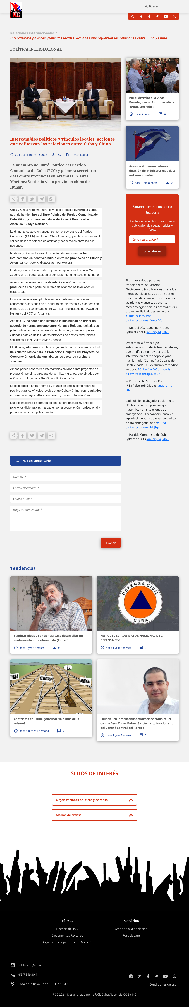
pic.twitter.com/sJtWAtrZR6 (144, 320)
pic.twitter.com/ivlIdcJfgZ (143, 427)
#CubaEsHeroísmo (139, 316)
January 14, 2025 (157, 332)
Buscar (154, 6)
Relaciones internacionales (32, 33)
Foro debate (131, 935)
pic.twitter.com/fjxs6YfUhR (144, 374)
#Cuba (161, 423)
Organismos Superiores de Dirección (67, 942)
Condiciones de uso (163, 984)
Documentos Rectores (67, 935)
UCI (97, 994)
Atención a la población (131, 929)
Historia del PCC (67, 929)
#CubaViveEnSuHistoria (154, 369)
